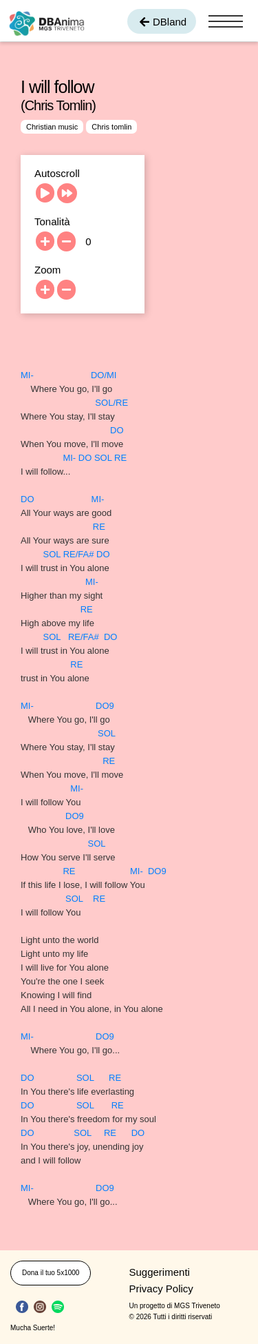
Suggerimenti (159, 1272)
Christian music (52, 127)
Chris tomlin (111, 127)
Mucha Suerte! (32, 1328)
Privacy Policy (161, 1288)
